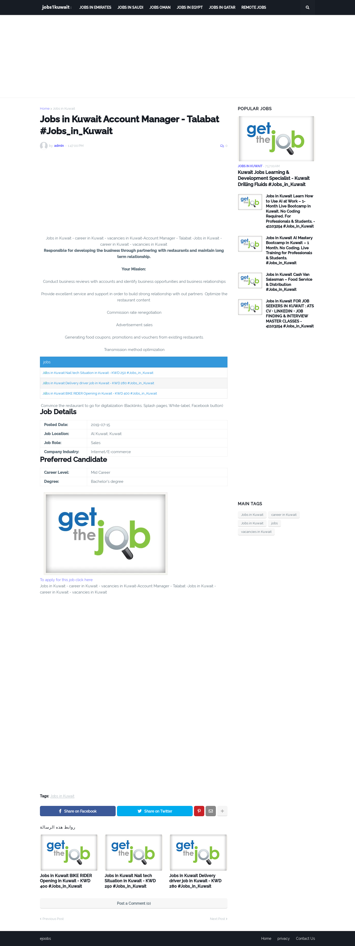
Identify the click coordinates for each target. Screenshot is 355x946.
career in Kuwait (284, 515)
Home (45, 108)
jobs (274, 523)
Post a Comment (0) (134, 903)
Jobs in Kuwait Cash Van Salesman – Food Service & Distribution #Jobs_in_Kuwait (289, 282)
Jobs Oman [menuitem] (160, 7)
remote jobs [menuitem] (253, 7)
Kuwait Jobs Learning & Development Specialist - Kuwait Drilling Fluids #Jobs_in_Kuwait (274, 178)
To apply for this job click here (66, 580)
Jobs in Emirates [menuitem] (95, 7)
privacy (283, 938)
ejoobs (45, 938)
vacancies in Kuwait (256, 532)
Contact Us (305, 938)
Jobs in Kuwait (64, 108)
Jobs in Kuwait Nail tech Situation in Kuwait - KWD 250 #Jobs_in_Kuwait (98, 373)
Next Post (217, 919)
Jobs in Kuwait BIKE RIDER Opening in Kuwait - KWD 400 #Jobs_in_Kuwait (100, 393)
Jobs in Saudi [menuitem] (130, 7)
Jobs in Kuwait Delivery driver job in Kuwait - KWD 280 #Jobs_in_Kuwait (98, 383)
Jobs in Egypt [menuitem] (190, 7)
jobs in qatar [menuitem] (222, 7)
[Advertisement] (177, 56)
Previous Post (53, 919)
